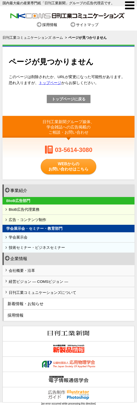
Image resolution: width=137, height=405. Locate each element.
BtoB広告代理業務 (24, 209)
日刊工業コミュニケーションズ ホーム (32, 38)
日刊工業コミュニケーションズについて (42, 292)
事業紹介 (16, 190)
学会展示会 (18, 237)
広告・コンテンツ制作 (27, 220)
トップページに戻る (69, 99)
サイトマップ (87, 25)
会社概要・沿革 (22, 270)
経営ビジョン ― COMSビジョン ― (38, 281)
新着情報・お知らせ (26, 304)
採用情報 (49, 25)
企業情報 (16, 258)
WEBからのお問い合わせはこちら (68, 166)
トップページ (50, 83)
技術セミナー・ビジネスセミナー (37, 247)
